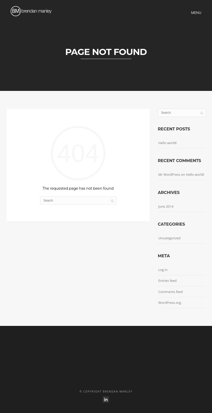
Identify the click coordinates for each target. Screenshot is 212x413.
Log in (162, 269)
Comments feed (170, 291)
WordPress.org (169, 302)
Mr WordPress (169, 174)
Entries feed (167, 280)
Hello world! (167, 143)
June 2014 (166, 206)
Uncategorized (169, 238)
